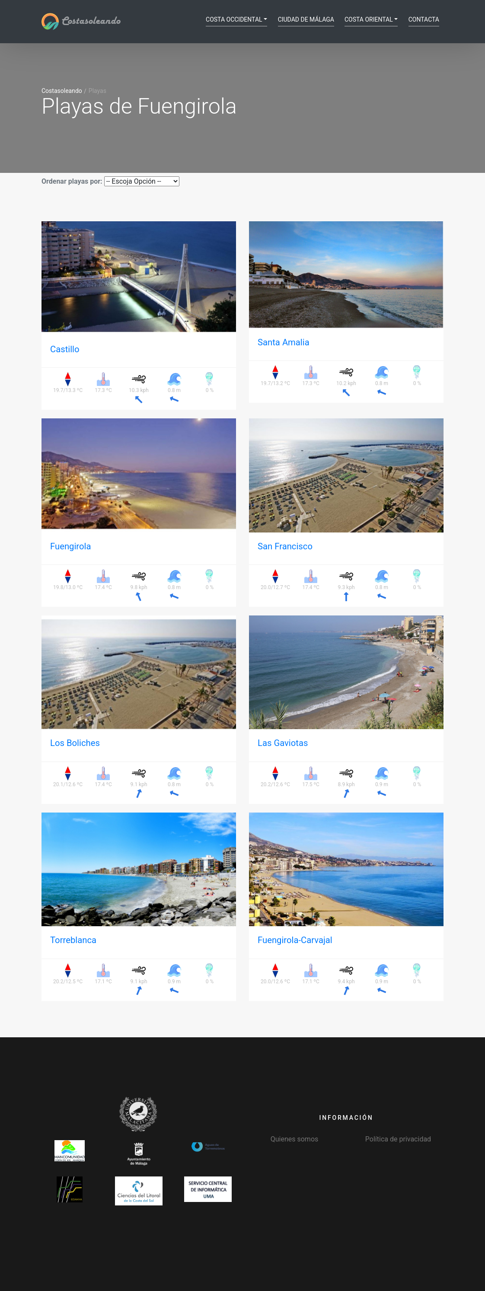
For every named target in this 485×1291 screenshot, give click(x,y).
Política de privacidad (398, 1139)
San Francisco (285, 546)
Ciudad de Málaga (306, 19)
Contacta (423, 19)
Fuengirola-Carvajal (295, 940)
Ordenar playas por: (71, 181)
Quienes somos (295, 1139)
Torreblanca (73, 940)
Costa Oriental (369, 19)
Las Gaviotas (283, 743)
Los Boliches (75, 743)
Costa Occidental (234, 19)
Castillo (65, 349)
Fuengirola (70, 546)
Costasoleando (80, 21)
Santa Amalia (284, 342)
